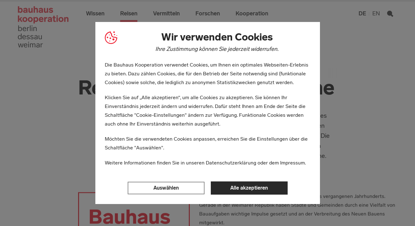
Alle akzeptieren (249, 188)
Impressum (292, 163)
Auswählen (166, 188)
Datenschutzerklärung (231, 163)
